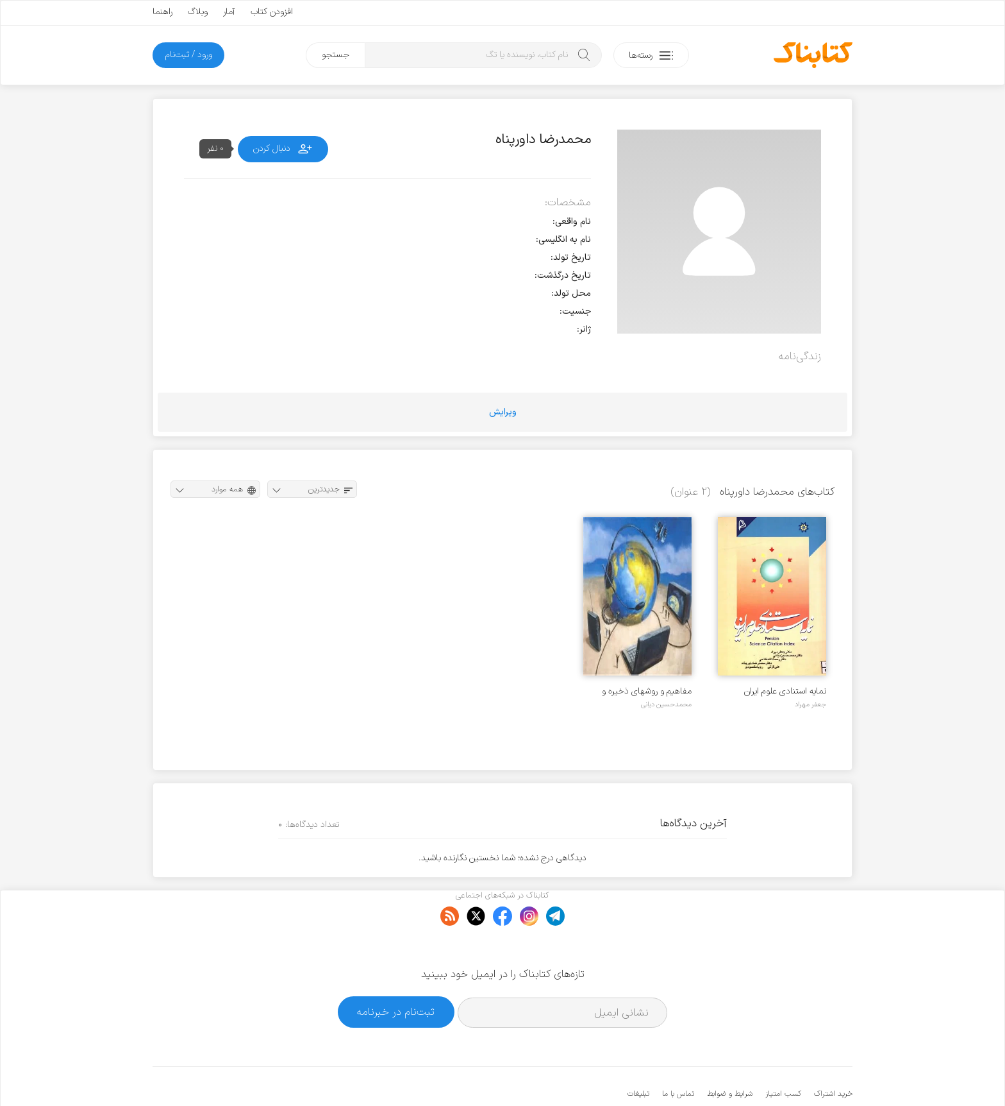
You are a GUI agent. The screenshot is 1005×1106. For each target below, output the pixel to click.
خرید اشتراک (833, 1054)
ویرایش (503, 412)
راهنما (162, 12)
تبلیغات (638, 1054)
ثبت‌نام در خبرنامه (396, 973)
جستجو (335, 55)
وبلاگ (198, 12)
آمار (229, 12)
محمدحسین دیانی (666, 704)
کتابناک (784, 1075)
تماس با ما (678, 1054)
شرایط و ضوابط (729, 1054)
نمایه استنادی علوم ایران (785, 691)
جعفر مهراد (810, 704)
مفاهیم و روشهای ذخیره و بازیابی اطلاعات (647, 691)
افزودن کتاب (272, 12)
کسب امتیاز (783, 1054)
